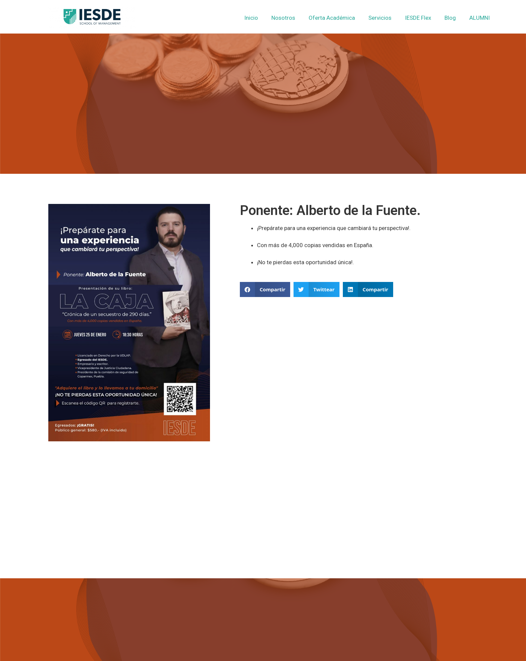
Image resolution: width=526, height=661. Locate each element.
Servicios (379, 17)
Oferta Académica (332, 17)
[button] (265, 289)
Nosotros (283, 17)
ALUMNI (479, 17)
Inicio (251, 17)
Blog (450, 17)
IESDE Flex (418, 17)
